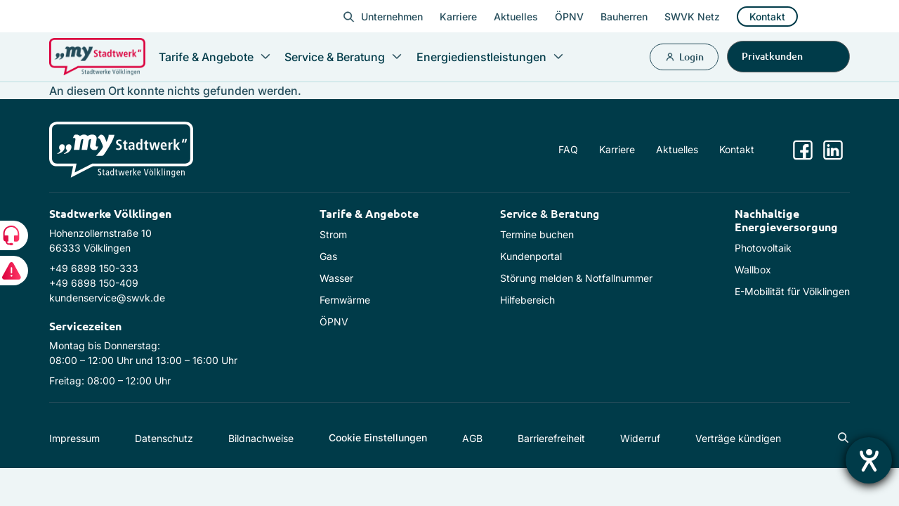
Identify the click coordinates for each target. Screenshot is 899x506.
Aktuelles (516, 16)
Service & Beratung (549, 213)
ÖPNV (569, 16)
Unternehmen (392, 16)
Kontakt (767, 16)
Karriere (458, 16)
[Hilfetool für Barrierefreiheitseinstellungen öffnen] (869, 460)
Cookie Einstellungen (378, 437)
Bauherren (624, 16)
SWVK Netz (692, 16)
